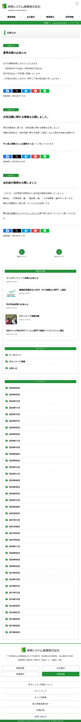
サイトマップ (40, 691)
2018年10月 (14, 579)
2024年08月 (14, 454)
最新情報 (11, 17)
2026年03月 (14, 394)
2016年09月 (14, 606)
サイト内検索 (40, 697)
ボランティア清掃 (17, 361)
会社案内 (31, 17)
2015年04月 (14, 632)
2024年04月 (14, 460)
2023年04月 (14, 493)
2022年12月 (14, 500)
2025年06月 (14, 427)
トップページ (33, 213)
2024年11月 (14, 441)
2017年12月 (14, 593)
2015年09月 (14, 619)
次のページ (59, 256)
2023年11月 (14, 474)
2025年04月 (14, 434)
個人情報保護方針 (40, 704)
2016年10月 (14, 599)
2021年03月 (14, 540)
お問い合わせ (40, 716)
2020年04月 (14, 560)
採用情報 (70, 17)
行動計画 (40, 710)
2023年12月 (14, 467)
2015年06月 (14, 626)
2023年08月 (14, 480)
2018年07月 (14, 586)
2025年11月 (14, 408)
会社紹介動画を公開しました (20, 182)
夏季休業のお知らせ (14, 52)
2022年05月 (14, 513)
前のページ (21, 256)
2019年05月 (14, 573)
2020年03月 (14, 566)
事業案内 (50, 17)
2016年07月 (14, 612)
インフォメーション (60, 23)
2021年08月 (14, 526)
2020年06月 (14, 553)
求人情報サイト (14, 213)
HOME (46, 23)
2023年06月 (14, 487)
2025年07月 (14, 421)
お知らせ (10, 45)
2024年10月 (14, 447)
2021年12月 (14, 520)
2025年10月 (14, 414)
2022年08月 (14, 507)
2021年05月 (14, 533)
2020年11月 (14, 546)
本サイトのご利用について (40, 684)
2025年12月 (14, 401)
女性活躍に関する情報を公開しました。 (26, 116)
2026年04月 (14, 388)
